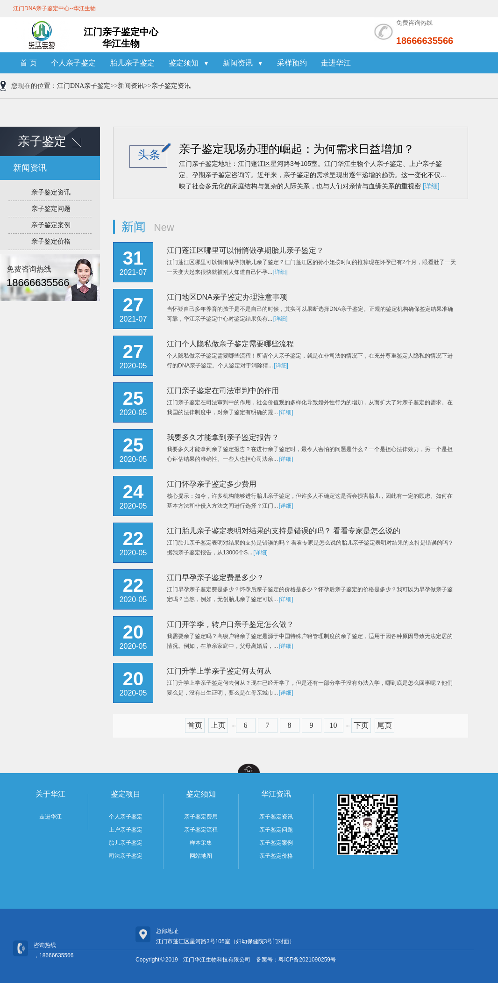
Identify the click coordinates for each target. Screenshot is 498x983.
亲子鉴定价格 (51, 241)
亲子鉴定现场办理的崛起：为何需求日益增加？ (296, 149)
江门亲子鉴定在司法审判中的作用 (223, 391)
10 (333, 725)
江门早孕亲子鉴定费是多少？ (215, 577)
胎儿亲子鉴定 (132, 63)
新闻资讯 (243, 63)
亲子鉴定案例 (51, 225)
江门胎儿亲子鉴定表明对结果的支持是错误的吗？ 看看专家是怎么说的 (283, 531)
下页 (361, 725)
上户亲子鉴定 (125, 829)
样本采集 (201, 842)
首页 (194, 725)
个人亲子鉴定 (73, 63)
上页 (218, 725)
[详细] (431, 186)
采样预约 (292, 63)
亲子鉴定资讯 (171, 85)
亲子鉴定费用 (201, 816)
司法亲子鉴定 (125, 856)
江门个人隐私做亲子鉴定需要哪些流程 (230, 344)
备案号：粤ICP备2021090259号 (296, 959)
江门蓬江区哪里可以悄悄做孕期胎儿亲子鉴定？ (245, 250)
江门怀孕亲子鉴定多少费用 (211, 484)
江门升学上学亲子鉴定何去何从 (219, 671)
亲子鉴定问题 (51, 208)
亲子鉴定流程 (201, 829)
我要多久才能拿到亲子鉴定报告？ (223, 437)
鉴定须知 (189, 63)
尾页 (384, 725)
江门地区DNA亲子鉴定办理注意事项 (227, 297)
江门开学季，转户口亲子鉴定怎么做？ (230, 624)
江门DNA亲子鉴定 (83, 85)
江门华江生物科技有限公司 (216, 959)
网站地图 (201, 856)
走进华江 (336, 63)
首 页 (28, 63)
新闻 (133, 227)
